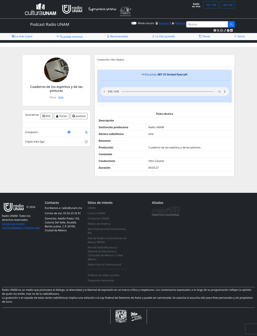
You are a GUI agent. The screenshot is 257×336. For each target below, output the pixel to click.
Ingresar (164, 23)
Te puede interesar (69, 36)
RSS (46, 116)
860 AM (227, 5)
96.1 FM (210, 5)
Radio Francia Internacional (104, 264)
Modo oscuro (146, 23)
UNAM (92, 208)
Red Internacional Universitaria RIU (107, 231)
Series (239, 36)
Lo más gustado (163, 36)
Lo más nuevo (22, 36)
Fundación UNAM (98, 218)
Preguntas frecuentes (101, 280)
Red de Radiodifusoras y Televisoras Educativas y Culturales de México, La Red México (105, 253)
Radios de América (99, 224)
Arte (60, 97)
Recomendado (117, 36)
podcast (79, 116)
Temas (204, 36)
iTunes (61, 116)
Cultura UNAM (96, 213)
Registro (180, 23)
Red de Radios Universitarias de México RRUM (107, 240)
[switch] (134, 23)
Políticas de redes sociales (103, 275)
